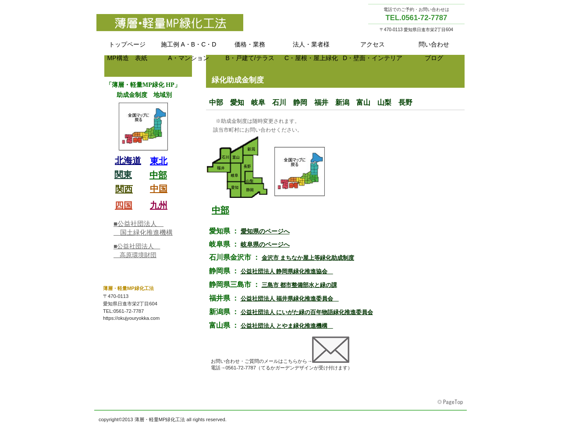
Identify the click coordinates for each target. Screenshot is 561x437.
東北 (315, 224)
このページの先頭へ (451, 402)
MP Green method (184, 22)
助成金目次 (148, 163)
